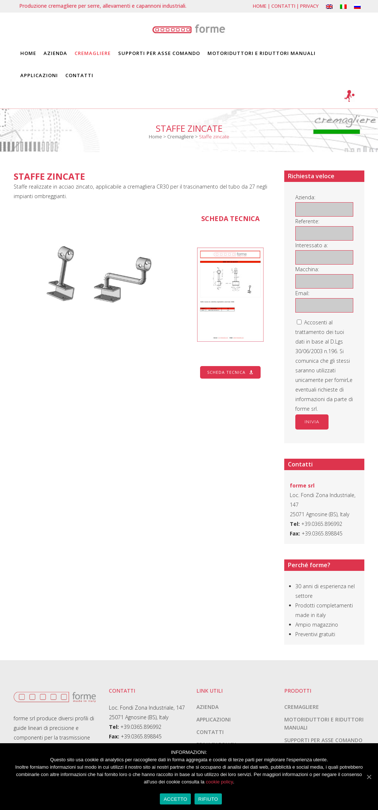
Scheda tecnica (230, 372)
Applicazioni (213, 719)
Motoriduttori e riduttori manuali (324, 723)
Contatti (283, 6)
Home (260, 6)
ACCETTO (175, 799)
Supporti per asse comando (323, 740)
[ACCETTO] (368, 776)
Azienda (207, 706)
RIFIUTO (208, 799)
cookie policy (219, 782)
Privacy (309, 6)
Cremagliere (180, 136)
